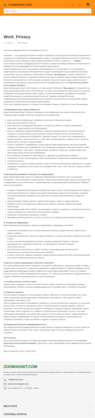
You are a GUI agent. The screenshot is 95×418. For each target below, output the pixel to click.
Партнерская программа (60, 409)
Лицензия (77, 409)
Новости (37, 409)
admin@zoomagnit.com (18, 369)
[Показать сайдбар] (5, 5)
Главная (17, 409)
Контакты (27, 409)
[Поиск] (88, 10)
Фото (45, 409)
